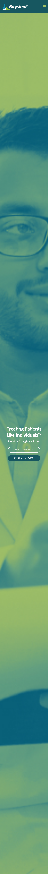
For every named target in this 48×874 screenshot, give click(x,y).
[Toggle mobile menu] (44, 7)
